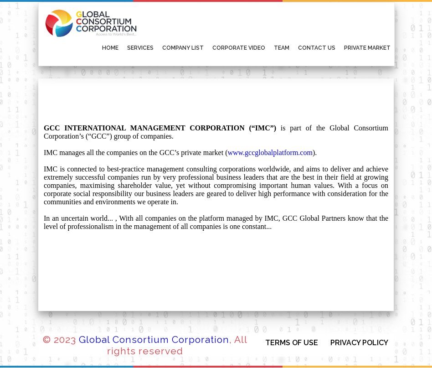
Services (140, 48)
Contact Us (316, 48)
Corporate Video (238, 48)
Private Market (367, 48)
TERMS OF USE (291, 342)
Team (281, 48)
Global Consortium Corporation (154, 339)
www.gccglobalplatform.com (269, 152)
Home (110, 48)
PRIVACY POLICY (359, 342)
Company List (183, 48)
